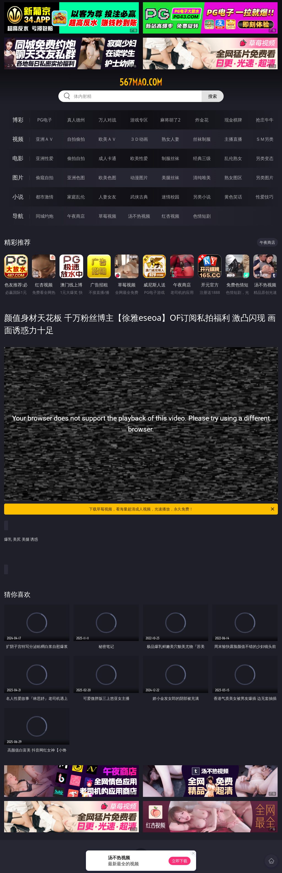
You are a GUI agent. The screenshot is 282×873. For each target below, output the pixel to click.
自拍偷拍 (76, 139)
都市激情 (44, 197)
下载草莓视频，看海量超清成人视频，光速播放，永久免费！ (182, 509)
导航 (17, 216)
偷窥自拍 (44, 178)
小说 (17, 196)
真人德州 (76, 120)
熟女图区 (233, 178)
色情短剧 (202, 216)
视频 (17, 139)
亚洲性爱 (44, 158)
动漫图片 (139, 178)
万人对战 (107, 120)
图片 (17, 177)
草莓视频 (107, 216)
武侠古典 (139, 197)
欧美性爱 (139, 158)
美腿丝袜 (170, 178)
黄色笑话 (233, 197)
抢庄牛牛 (264, 120)
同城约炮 (44, 216)
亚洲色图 (76, 178)
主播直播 (233, 139)
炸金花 (201, 120)
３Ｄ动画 (139, 139)
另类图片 (264, 178)
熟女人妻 (170, 139)
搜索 (212, 96)
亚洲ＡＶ (44, 139)
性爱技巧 (264, 197)
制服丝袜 (170, 158)
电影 (17, 158)
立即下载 (179, 860)
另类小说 (202, 197)
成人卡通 (107, 158)
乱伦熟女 (233, 158)
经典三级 (202, 158)
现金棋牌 (233, 120)
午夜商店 (76, 216)
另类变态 (264, 158)
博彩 (17, 119)
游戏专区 (139, 120)
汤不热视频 (139, 216)
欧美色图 (107, 178)
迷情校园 (170, 197)
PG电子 (44, 120)
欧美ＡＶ (107, 139)
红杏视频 (170, 216)
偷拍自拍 (76, 158)
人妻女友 (107, 197)
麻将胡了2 (170, 120)
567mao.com (141, 82)
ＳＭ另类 (264, 139)
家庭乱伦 (76, 197)
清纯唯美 (202, 178)
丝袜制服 (202, 139)
